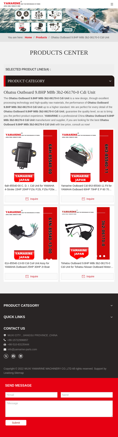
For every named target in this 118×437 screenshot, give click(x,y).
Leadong (9, 372)
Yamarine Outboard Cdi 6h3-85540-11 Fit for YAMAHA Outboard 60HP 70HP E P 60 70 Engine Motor (86, 187)
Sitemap (19, 372)
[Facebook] (13, 356)
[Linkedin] (20, 356)
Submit (16, 422)
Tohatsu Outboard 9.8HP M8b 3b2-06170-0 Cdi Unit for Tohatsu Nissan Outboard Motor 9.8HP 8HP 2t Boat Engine (86, 265)
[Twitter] (6, 356)
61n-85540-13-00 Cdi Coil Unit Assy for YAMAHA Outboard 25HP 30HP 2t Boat (27, 265)
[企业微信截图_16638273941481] (59, 20)
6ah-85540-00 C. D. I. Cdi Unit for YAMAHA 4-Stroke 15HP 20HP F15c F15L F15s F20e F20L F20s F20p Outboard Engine (29, 187)
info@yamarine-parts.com (22, 349)
